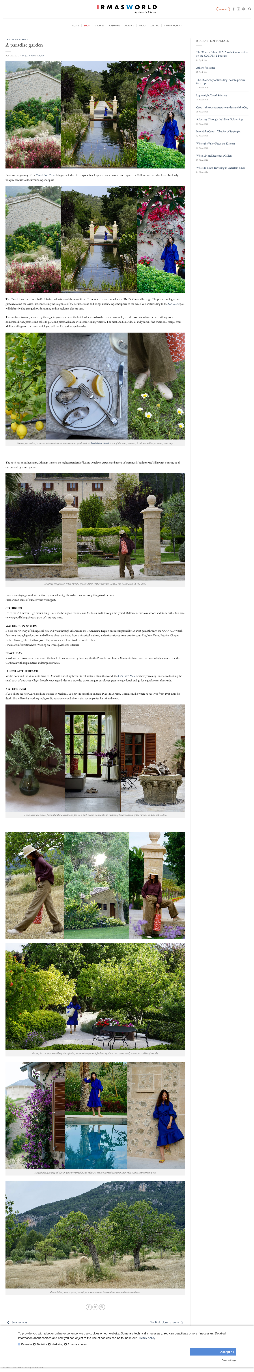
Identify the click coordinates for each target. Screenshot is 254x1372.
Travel (99, 25)
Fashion (114, 25)
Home (75, 25)
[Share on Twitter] (95, 1307)
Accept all (227, 1352)
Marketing (57, 1344)
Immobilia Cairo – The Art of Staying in (218, 131)
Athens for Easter (205, 67)
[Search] (249, 9)
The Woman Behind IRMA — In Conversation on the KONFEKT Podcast (222, 53)
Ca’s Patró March (127, 676)
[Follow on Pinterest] (243, 9)
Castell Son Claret (45, 175)
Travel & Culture (16, 39)
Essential (26, 1344)
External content (77, 1344)
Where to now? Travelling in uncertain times (220, 167)
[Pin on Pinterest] (102, 1307)
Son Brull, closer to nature (167, 1322)
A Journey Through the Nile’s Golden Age (219, 119)
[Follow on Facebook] (233, 9)
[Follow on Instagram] (238, 9)
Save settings (229, 1360)
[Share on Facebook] (89, 1307)
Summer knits (16, 1322)
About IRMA (173, 25)
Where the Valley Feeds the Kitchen (215, 143)
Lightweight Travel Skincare (211, 95)
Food (142, 25)
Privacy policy (146, 1338)
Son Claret (174, 304)
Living (154, 25)
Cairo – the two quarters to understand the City (222, 107)
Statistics (41, 1344)
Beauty (129, 25)
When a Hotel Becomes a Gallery (214, 155)
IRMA (41, 55)
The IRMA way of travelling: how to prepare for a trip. (220, 81)
